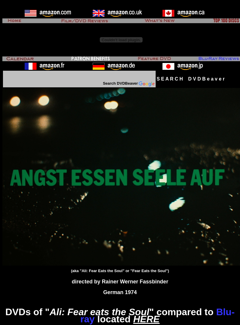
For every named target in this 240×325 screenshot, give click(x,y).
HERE (146, 319)
